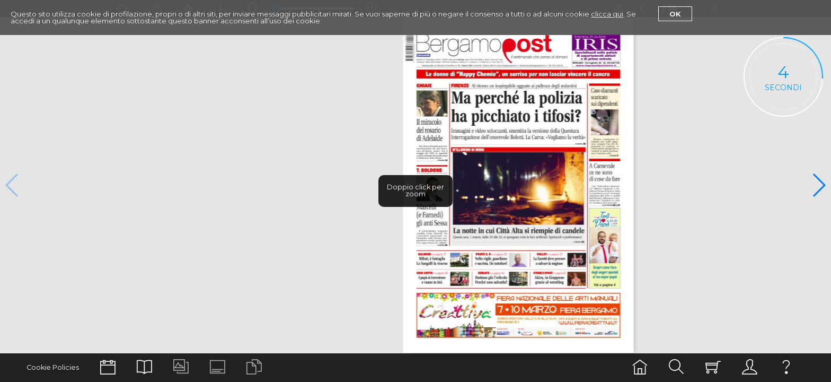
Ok (675, 14)
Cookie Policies (52, 367)
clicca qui (607, 14)
